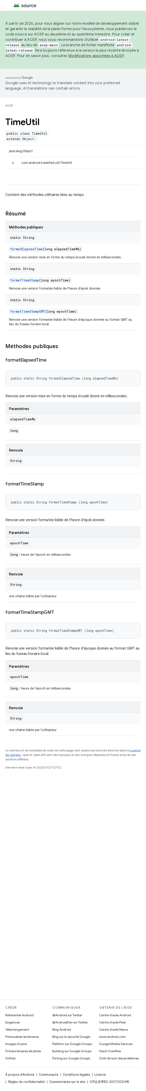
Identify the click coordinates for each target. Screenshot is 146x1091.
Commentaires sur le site (67, 1082)
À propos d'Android (19, 1074)
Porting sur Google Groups (71, 1058)
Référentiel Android (19, 1015)
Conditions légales (76, 1074)
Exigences (12, 1022)
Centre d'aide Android (115, 1015)
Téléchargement (17, 1029)
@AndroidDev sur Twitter (70, 1022)
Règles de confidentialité (26, 1082)
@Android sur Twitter (67, 1015)
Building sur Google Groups (71, 1051)
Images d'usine (16, 1044)
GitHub (10, 1058)
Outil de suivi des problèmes (119, 1058)
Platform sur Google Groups (72, 1044)
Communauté (48, 1074)
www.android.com (112, 1037)
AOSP (9, 106)
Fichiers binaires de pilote (23, 1051)
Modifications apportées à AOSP (96, 56)
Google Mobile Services (116, 1044)
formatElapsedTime (26, 249)
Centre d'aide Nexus (113, 1029)
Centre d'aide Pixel (112, 1022)
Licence (100, 1074)
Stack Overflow (110, 1051)
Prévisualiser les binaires (22, 1037)
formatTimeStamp (24, 280)
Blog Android (61, 1029)
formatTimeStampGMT (27, 311)
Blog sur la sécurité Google (71, 1037)
